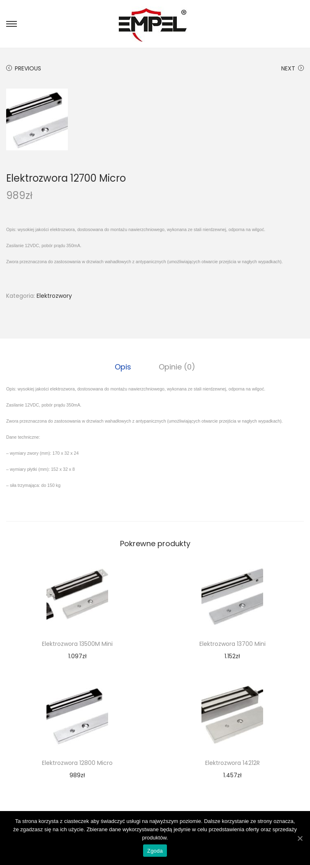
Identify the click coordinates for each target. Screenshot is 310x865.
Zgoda (155, 851)
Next (292, 68)
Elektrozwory (54, 296)
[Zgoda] (300, 838)
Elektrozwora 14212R (232, 762)
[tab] (124, 366)
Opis (124, 366)
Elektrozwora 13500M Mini (77, 643)
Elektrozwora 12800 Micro (77, 762)
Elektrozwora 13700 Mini (232, 643)
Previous (23, 68)
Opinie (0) (176, 366)
